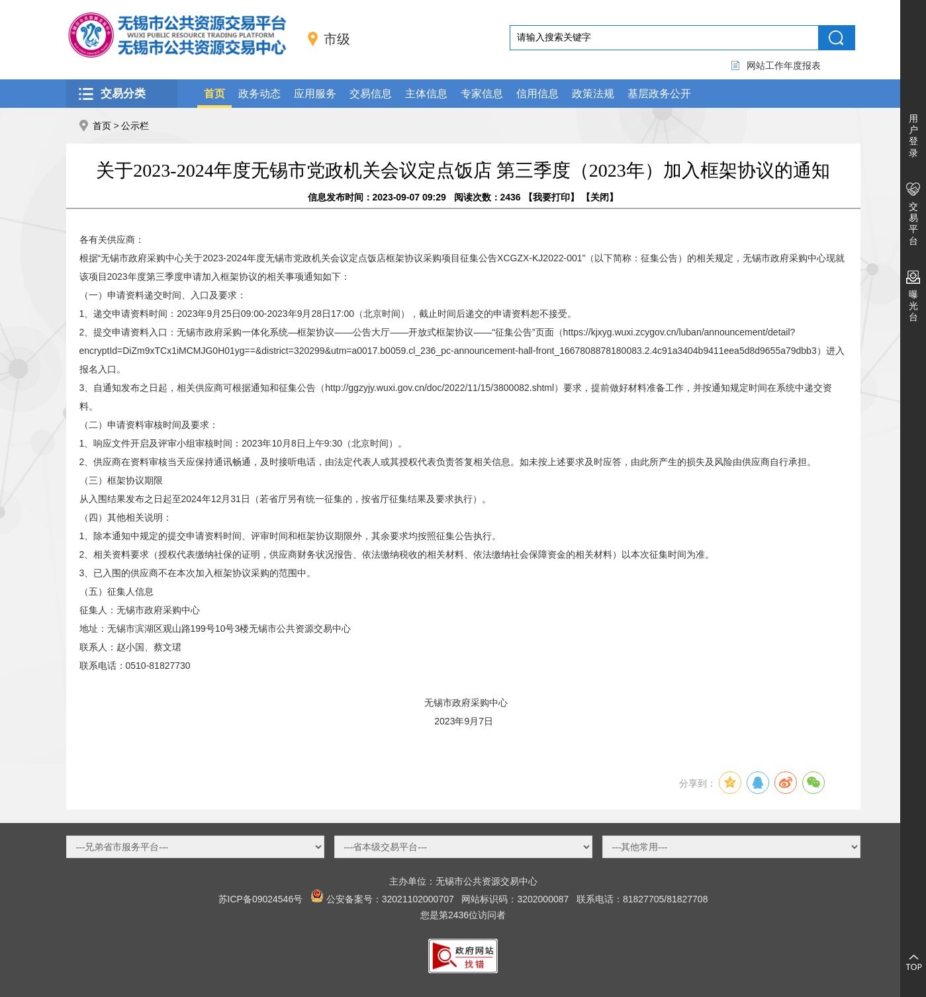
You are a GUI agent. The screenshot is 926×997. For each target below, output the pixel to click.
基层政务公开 (659, 93)
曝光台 (913, 305)
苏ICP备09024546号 (260, 899)
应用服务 (315, 93)
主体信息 (426, 93)
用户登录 (913, 135)
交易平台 (913, 223)
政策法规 (593, 93)
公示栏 (135, 125)
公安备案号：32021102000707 (390, 899)
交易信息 (370, 93)
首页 (214, 93)
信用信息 (537, 93)
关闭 (599, 197)
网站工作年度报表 (784, 65)
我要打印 (551, 197)
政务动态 (259, 93)
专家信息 (482, 93)
